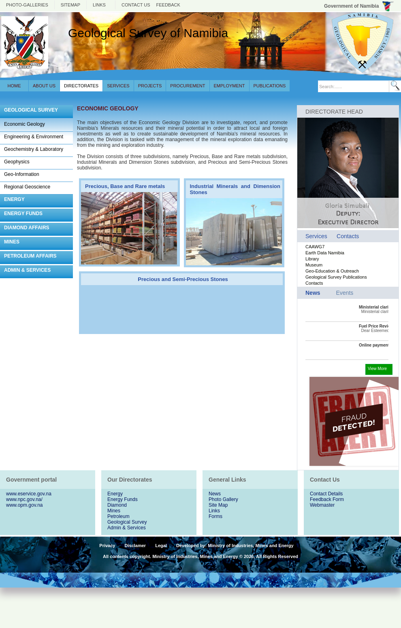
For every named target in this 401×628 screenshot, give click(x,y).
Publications (270, 85)
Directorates (81, 85)
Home (14, 85)
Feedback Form (327, 499)
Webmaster (322, 505)
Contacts (348, 236)
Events (344, 293)
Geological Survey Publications (336, 277)
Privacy (107, 545)
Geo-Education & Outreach (332, 271)
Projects (150, 85)
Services (118, 85)
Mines (113, 511)
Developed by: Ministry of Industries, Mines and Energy (235, 545)
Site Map (218, 505)
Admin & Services (126, 528)
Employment (229, 85)
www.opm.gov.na (24, 505)
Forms (215, 516)
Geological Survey (127, 522)
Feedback (168, 4)
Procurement (187, 85)
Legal (161, 545)
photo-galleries (27, 4)
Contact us (136, 4)
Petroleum (118, 516)
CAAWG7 (314, 246)
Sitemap (70, 4)
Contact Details (326, 494)
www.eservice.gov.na (28, 494)
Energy (115, 494)
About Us (44, 85)
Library (312, 258)
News (215, 494)
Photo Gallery (223, 499)
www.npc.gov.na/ (24, 499)
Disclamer (135, 545)
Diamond (117, 505)
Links (99, 4)
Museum (313, 264)
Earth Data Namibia (324, 252)
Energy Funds (122, 499)
